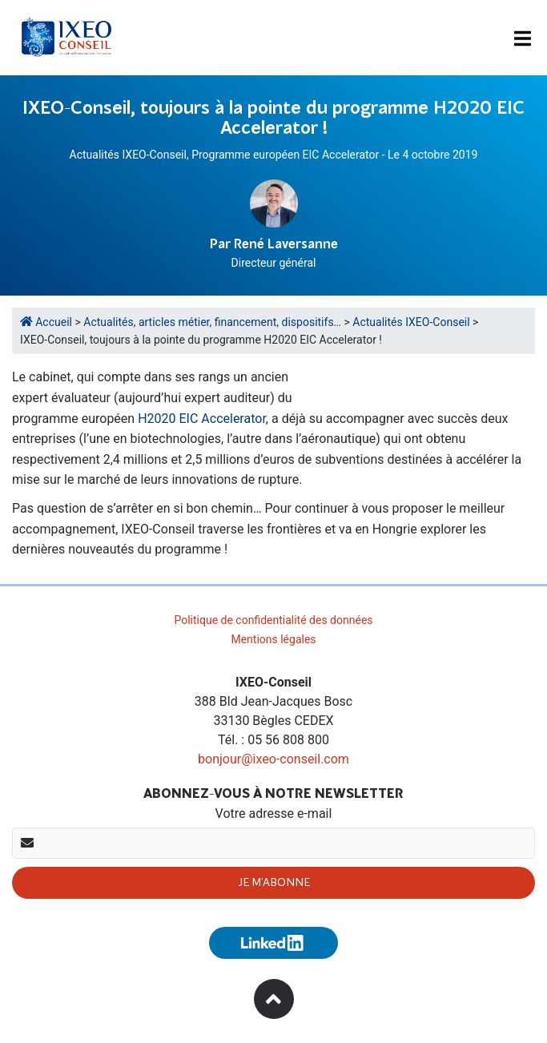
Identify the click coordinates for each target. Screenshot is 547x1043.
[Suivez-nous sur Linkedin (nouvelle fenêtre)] (274, 943)
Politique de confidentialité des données (273, 620)
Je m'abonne (274, 882)
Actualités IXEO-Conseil (128, 154)
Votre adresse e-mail (273, 813)
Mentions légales (273, 639)
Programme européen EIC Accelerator (285, 154)
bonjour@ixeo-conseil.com (273, 759)
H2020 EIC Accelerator (202, 418)
